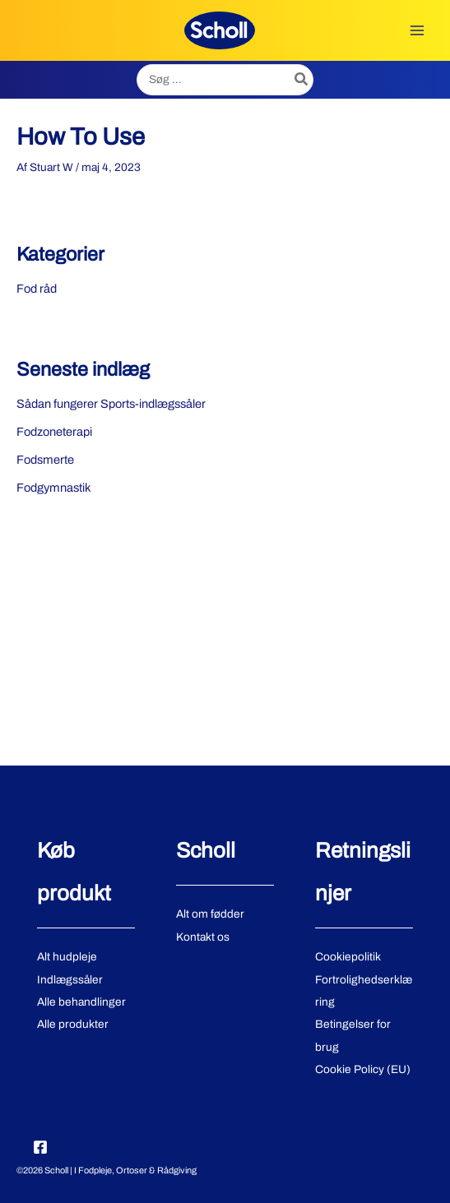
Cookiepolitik (348, 957)
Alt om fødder (210, 914)
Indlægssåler (70, 980)
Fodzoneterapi (54, 431)
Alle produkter (73, 1024)
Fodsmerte (45, 459)
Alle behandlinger (81, 1002)
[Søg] (302, 80)
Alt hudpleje (67, 957)
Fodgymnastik (53, 487)
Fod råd (36, 288)
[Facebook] (40, 1147)
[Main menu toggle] (417, 30)
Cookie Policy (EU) (363, 1069)
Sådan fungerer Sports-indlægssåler (111, 403)
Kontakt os (203, 937)
